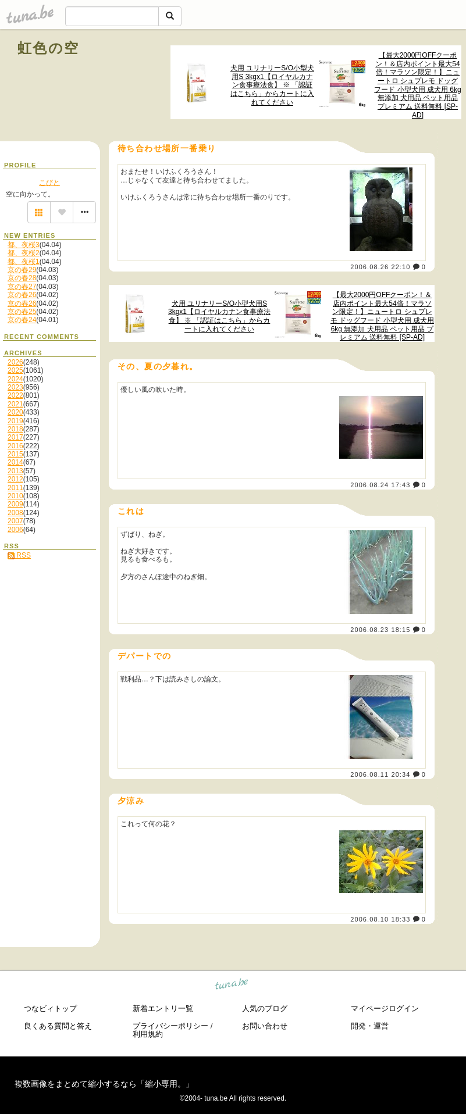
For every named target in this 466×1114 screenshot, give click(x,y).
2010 (15, 496)
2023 (15, 387)
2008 (15, 513)
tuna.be (232, 985)
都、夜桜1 (24, 262)
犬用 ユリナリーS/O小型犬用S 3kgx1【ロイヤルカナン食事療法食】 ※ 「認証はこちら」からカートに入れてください (272, 85)
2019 (15, 421)
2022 (15, 395)
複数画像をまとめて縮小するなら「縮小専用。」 (104, 1083)
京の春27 (22, 287)
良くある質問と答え (58, 1026)
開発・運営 (370, 1026)
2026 (15, 362)
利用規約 (148, 1034)
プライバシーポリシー (170, 1026)
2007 (15, 521)
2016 (15, 446)
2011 (15, 488)
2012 (15, 479)
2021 (15, 404)
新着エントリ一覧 (163, 1008)
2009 (15, 504)
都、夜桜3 (24, 245)
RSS (19, 555)
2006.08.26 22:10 (380, 266)
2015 (15, 454)
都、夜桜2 (24, 253)
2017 (15, 437)
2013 (15, 471)
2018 (15, 429)
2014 (15, 462)
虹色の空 (48, 48)
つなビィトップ (50, 1008)
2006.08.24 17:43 (380, 484)
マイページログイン (385, 1008)
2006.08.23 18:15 (380, 629)
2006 (15, 530)
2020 (15, 412)
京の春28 (22, 278)
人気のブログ (264, 1008)
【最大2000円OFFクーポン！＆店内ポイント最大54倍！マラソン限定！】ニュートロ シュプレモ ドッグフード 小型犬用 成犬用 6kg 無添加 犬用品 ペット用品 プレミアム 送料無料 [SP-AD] (417, 85)
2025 (15, 370)
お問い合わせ (264, 1026)
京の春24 (22, 320)
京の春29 (22, 270)
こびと (49, 182)
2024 (15, 379)
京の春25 (22, 312)
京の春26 (22, 295)
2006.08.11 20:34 (380, 774)
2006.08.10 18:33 (380, 919)
